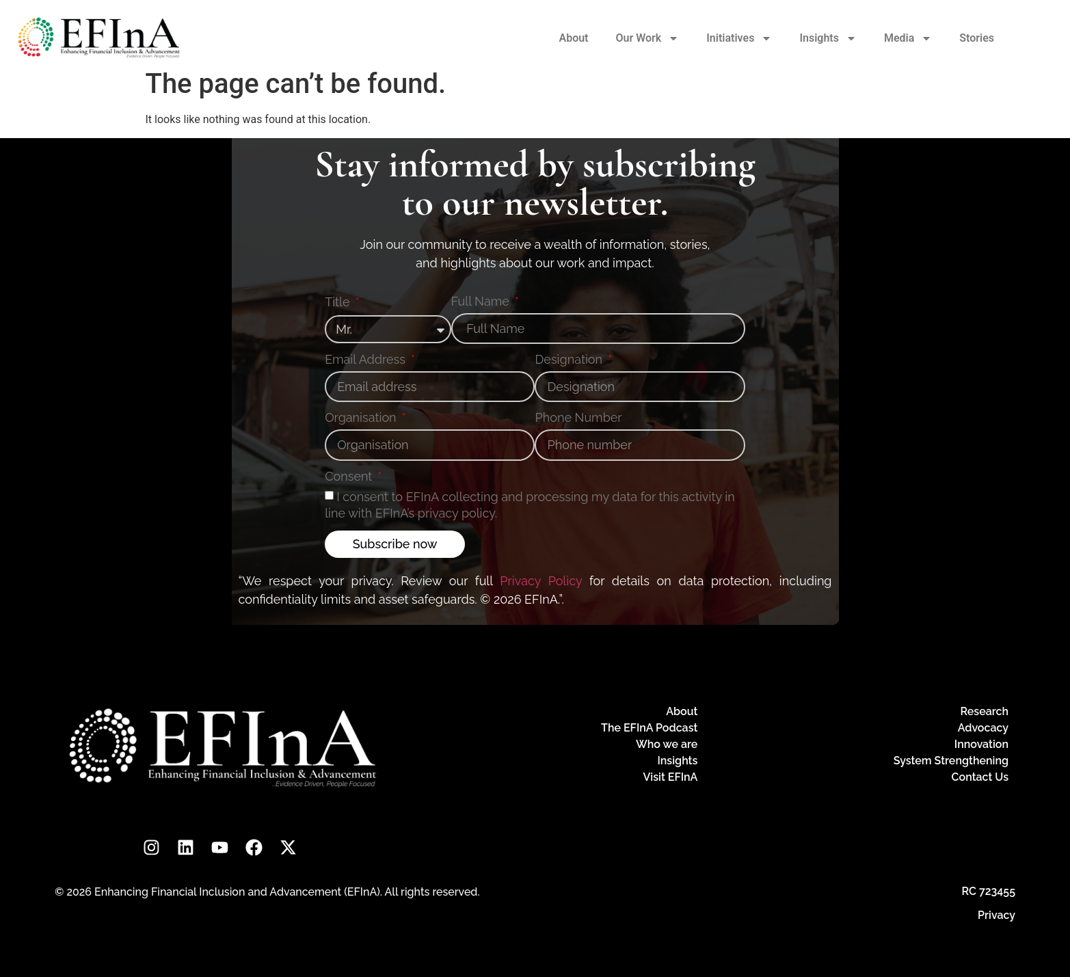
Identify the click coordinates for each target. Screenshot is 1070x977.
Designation (570, 359)
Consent (350, 476)
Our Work (648, 38)
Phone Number (578, 418)
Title (339, 302)
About (573, 37)
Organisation (362, 418)
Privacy (996, 915)
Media (908, 38)
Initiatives (739, 38)
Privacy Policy (541, 581)
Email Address (366, 359)
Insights (828, 38)
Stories (976, 37)
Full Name (482, 301)
